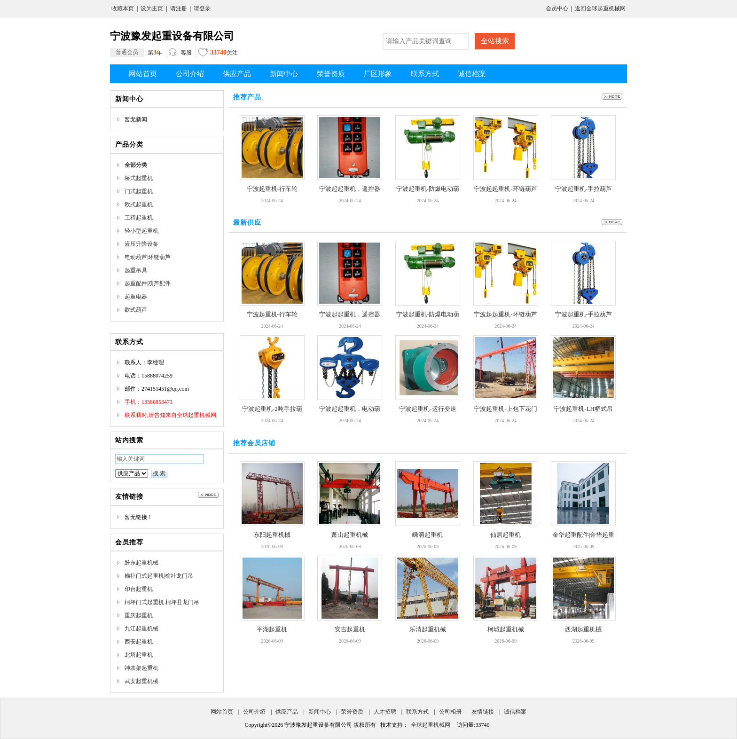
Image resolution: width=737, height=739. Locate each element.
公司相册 (450, 711)
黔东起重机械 (141, 562)
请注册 (178, 8)
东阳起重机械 (272, 534)
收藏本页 (122, 8)
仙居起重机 (505, 534)
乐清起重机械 (427, 629)
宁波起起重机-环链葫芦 (505, 188)
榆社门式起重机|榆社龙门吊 (159, 576)
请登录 (202, 8)
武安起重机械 (141, 681)
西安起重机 (139, 641)
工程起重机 (139, 217)
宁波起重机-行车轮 (272, 188)
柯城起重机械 (505, 629)
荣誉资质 (352, 711)
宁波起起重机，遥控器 (349, 188)
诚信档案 (515, 711)
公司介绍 (254, 711)
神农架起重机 (141, 668)
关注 (218, 53)
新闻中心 (319, 711)
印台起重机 (139, 589)
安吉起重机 (350, 629)
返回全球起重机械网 (600, 8)
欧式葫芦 (136, 310)
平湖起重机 (272, 629)
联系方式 (417, 711)
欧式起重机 (139, 204)
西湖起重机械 (583, 629)
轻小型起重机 (141, 231)
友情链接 (482, 711)
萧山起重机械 (349, 534)
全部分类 (136, 165)
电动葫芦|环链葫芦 (148, 257)
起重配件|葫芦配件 (148, 283)
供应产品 (286, 711)
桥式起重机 (139, 178)
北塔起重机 (139, 655)
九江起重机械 (141, 628)
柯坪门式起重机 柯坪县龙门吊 (162, 602)
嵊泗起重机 (427, 534)
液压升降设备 (141, 244)
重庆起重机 (139, 615)
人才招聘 (385, 711)
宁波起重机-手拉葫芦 (583, 188)
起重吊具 (136, 270)
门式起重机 (139, 191)
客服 (180, 53)
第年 (136, 52)
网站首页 (222, 711)
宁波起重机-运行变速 (427, 408)
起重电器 (136, 296)
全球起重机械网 (430, 725)
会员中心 (557, 8)
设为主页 (152, 8)
